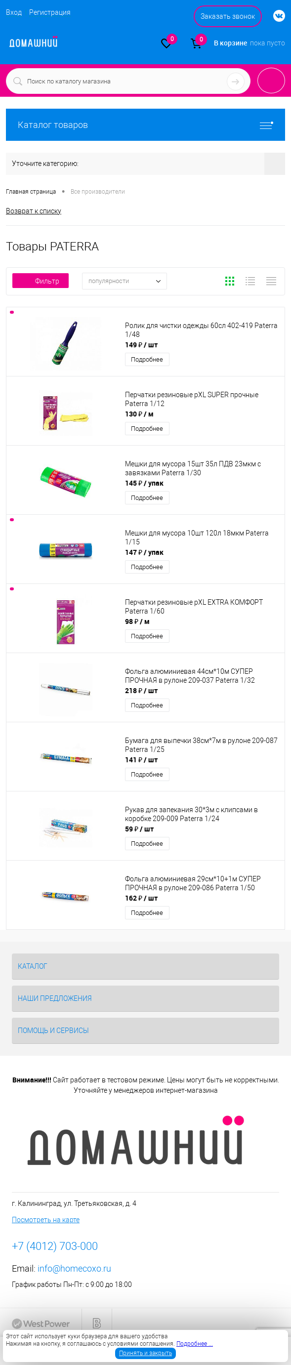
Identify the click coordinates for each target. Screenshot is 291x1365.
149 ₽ (141, 344)
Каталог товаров (145, 125)
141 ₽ (141, 759)
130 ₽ (139, 413)
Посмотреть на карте (46, 1220)
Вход (14, 12)
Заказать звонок (228, 16)
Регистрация (50, 12)
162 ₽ (141, 898)
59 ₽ (139, 828)
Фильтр (40, 281)
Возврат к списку (33, 211)
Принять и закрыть (145, 1353)
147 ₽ (144, 552)
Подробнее (147, 359)
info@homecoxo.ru (74, 1268)
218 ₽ (141, 690)
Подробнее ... (194, 1343)
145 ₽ (144, 483)
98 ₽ (137, 621)
